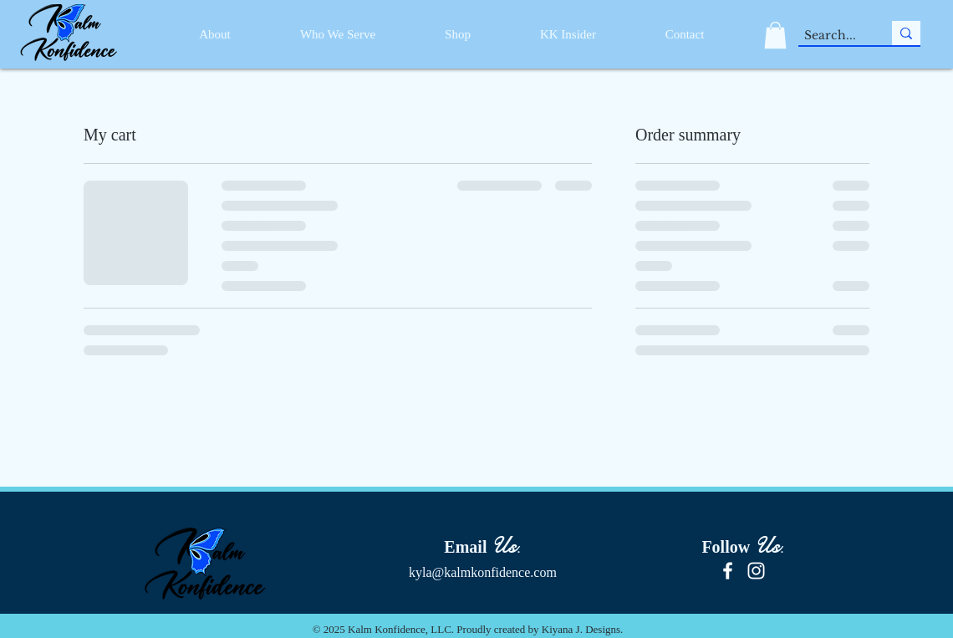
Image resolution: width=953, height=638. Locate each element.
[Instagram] (756, 570)
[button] (775, 35)
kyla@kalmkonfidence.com (483, 572)
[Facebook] (727, 570)
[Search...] (830, 36)
